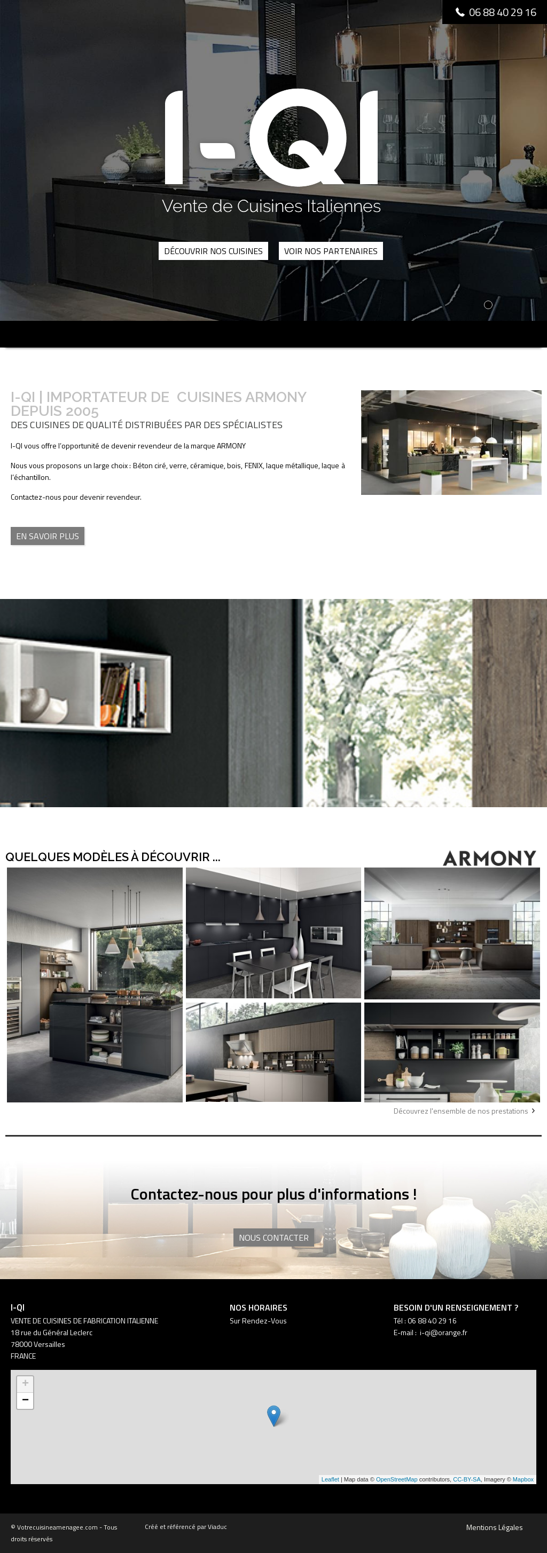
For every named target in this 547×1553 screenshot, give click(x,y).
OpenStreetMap (397, 1479)
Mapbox (523, 1479)
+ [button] (25, 1384)
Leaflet (330, 1479)
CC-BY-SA (467, 1479)
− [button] (25, 1401)
